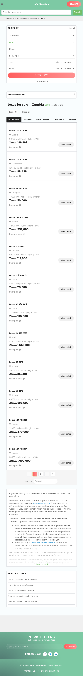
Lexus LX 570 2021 (18, 420)
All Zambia (14, 119)
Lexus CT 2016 (16, 362)
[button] (40, 474)
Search (77, 12)
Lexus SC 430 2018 (18, 304)
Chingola (59, 119)
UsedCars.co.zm (41, 503)
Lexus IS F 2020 (16, 246)
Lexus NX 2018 (16, 391)
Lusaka (28, 119)
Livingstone (42, 119)
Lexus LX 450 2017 (18, 159)
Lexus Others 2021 (18, 217)
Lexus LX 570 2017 (18, 449)
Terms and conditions (48, 669)
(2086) (41, 75)
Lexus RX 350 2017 (18, 188)
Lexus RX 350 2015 (18, 333)
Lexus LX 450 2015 (18, 130)
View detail (66, 144)
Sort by (29, 481)
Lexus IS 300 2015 (17, 275)
